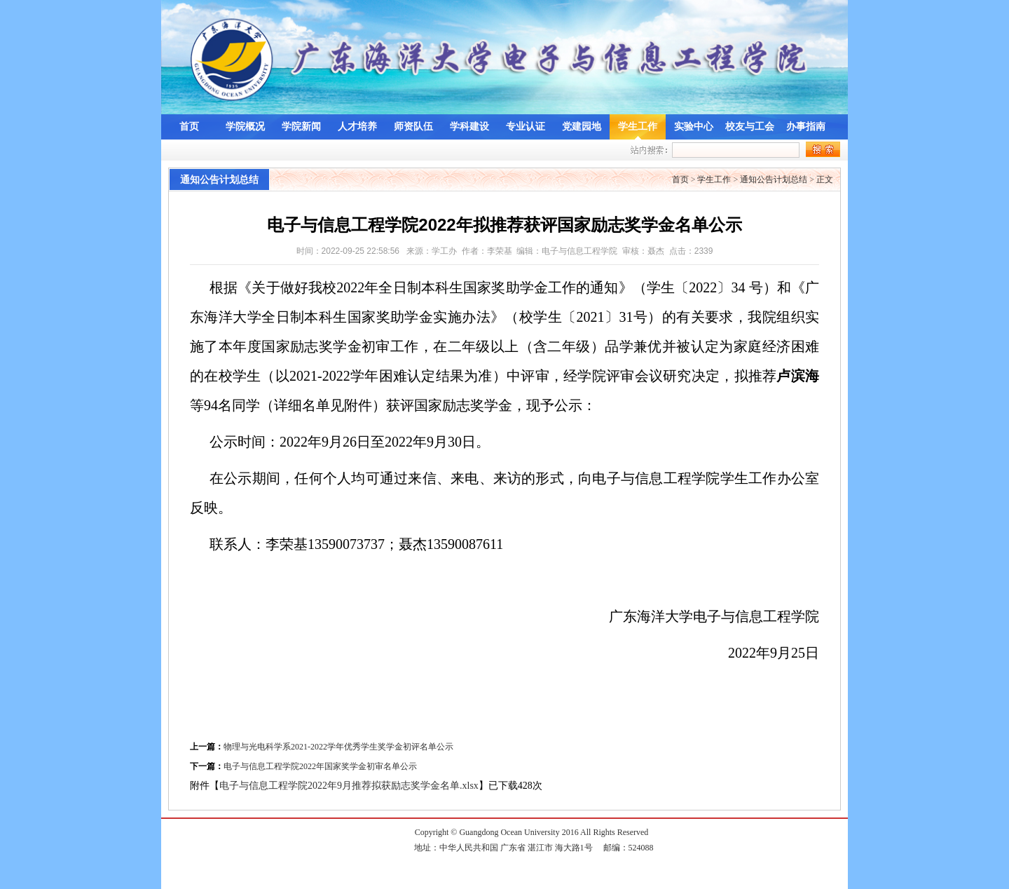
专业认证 (525, 126)
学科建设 (469, 126)
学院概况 (245, 126)
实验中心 (693, 126)
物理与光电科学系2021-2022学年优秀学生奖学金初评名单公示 (338, 747)
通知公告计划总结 (773, 179)
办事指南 (805, 126)
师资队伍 (413, 126)
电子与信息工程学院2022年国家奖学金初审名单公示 (320, 766)
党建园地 (581, 126)
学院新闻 (301, 126)
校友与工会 (749, 126)
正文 (824, 179)
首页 (189, 126)
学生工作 (637, 126)
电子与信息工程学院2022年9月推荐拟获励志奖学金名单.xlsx (349, 785)
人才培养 (357, 126)
